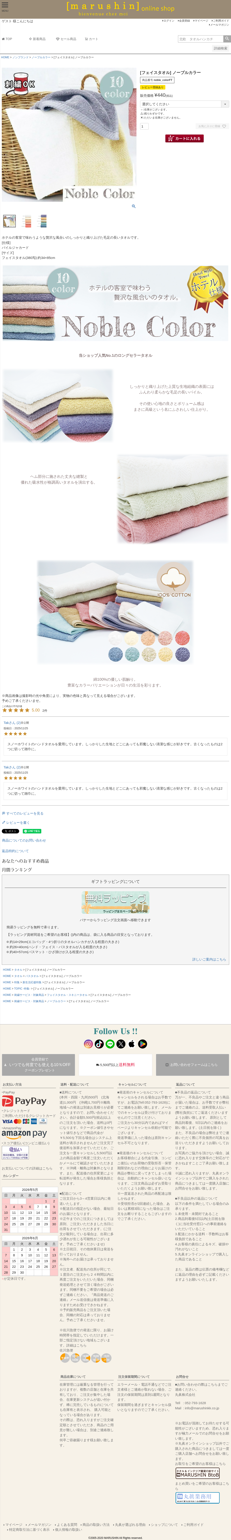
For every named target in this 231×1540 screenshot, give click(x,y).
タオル (18, 969)
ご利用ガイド (221, 20)
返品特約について (15, 851)
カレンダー (10, 1176)
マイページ (201, 20)
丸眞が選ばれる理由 (130, 1525)
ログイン (169, 20)
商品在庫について (73, 1376)
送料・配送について (74, 1084)
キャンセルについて (132, 1084)
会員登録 (184, 20)
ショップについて (164, 1525)
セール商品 (66, 39)
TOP (7, 39)
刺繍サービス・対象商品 (29, 995)
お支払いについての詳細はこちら (27, 1168)
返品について (185, 1084)
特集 (17, 982)
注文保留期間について (134, 1376)
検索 (227, 39)
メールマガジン (219, 24)
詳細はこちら (76, 1345)
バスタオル (32, 976)
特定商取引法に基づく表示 (29, 1529)
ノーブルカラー (41, 57)
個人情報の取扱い (68, 1529)
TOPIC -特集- (22, 988)
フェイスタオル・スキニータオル (67, 995)
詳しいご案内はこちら (209, 959)
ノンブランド (20, 57)
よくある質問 (67, 1525)
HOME (5, 57)
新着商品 (37, 39)
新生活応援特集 (32, 982)
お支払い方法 (12, 1084)
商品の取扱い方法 (96, 1525)
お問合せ (182, 1376)
